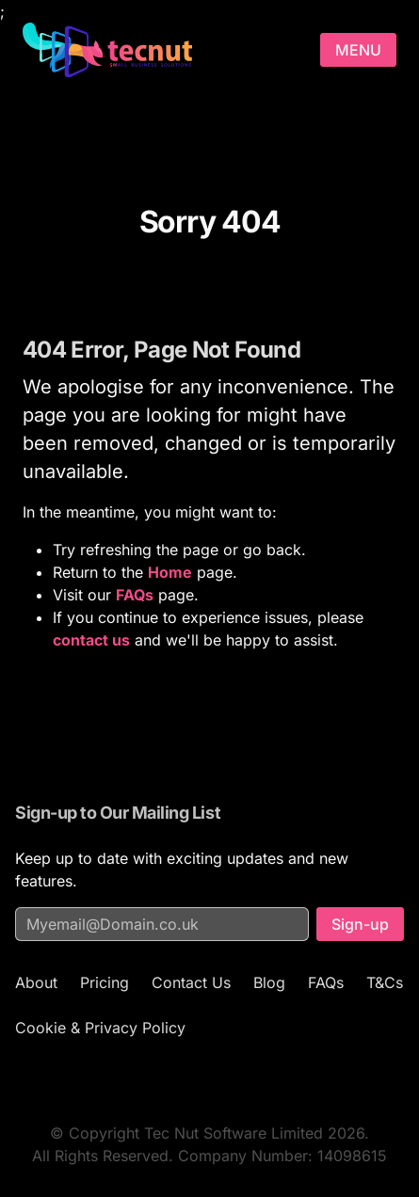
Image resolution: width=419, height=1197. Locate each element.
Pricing (104, 982)
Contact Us (191, 982)
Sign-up (360, 924)
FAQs (326, 982)
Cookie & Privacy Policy (100, 1027)
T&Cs (384, 982)
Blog (269, 982)
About (36, 982)
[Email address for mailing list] (162, 924)
